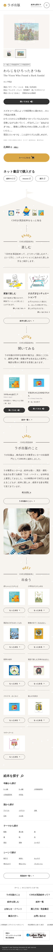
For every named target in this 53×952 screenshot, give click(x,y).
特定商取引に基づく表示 (36, 925)
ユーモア (37, 842)
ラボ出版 (12, 5)
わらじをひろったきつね (30, 887)
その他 (21, 816)
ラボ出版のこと (13, 895)
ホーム (17, 887)
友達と (21, 858)
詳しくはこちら (18, 308)
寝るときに (22, 864)
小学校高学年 (8, 794)
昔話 (5, 842)
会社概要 (50, 925)
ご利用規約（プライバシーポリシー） (12, 925)
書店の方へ (13, 916)
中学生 (21, 794)
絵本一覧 (40, 902)
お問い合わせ (40, 916)
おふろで (37, 858)
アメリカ (6, 810)
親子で (6, 858)
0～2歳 (6, 789)
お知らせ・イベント (13, 909)
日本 (5, 816)
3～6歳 (21, 789)
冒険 (20, 842)
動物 (5, 832)
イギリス (22, 810)
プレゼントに (38, 864)
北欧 (35, 810)
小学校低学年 (38, 789)
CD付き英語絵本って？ (39, 895)
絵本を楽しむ (13, 902)
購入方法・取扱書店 (40, 909)
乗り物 (21, 832)
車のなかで (7, 864)
